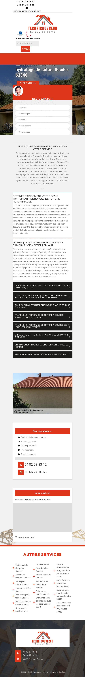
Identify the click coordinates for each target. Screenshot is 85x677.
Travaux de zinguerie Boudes (22, 576)
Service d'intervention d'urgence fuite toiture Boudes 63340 (62, 570)
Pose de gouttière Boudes (22, 589)
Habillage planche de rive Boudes (22, 603)
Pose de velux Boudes (40, 569)
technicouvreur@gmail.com (27, 9)
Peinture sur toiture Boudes (41, 592)
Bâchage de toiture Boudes (20, 583)
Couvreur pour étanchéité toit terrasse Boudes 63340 (62, 594)
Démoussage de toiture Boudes (21, 596)
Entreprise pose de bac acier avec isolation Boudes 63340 (42, 602)
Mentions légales (57, 672)
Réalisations (28, 83)
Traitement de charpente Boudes (20, 568)
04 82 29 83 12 (25, 1)
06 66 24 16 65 (25, 4)
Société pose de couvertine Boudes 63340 (62, 583)
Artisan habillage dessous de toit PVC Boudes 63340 (62, 607)
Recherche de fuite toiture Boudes (40, 584)
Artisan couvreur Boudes (42, 576)
